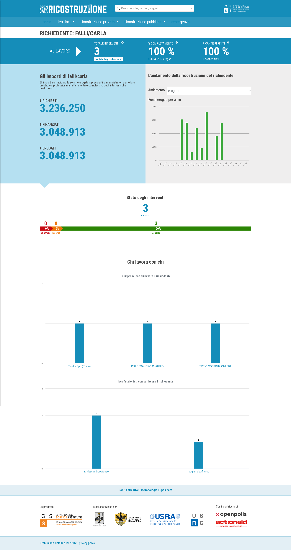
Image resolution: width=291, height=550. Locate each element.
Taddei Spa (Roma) (79, 366)
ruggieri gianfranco (198, 471)
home (47, 21)
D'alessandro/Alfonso (96, 471)
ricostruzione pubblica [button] (143, 21)
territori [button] (64, 21)
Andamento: (157, 90)
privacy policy (87, 543)
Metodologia (149, 490)
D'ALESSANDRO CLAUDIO (147, 366)
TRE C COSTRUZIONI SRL (215, 366)
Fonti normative (129, 490)
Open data (165, 490)
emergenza (180, 21)
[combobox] (151, 8)
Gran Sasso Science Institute (58, 543)
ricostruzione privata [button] (98, 21)
